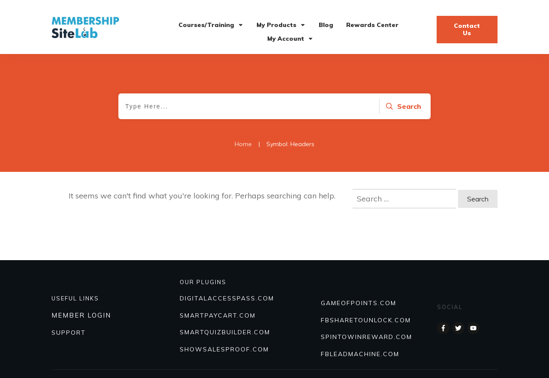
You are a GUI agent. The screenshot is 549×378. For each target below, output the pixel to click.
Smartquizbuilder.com (225, 332)
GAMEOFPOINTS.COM (358, 303)
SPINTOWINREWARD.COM (366, 337)
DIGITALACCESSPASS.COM (227, 298)
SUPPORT (68, 332)
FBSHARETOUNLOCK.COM (366, 320)
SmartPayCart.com (218, 315)
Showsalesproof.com (224, 349)
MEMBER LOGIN (81, 315)
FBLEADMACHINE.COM (360, 354)
